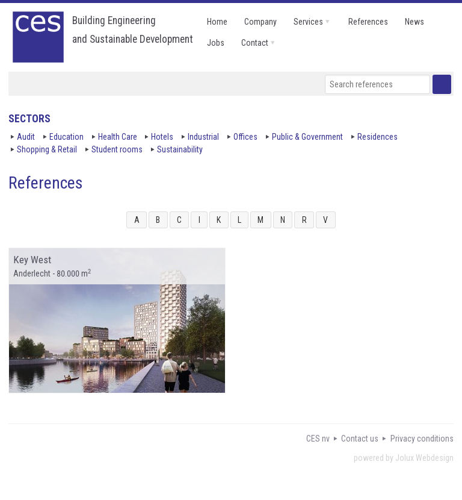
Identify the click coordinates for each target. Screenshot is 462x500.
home (217, 22)
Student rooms (117, 149)
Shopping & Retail (47, 149)
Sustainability (180, 149)
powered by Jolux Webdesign (404, 458)
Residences (377, 137)
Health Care (117, 137)
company (260, 22)
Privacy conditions (422, 438)
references (368, 22)
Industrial (203, 137)
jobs (215, 43)
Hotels (162, 137)
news (414, 22)
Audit (26, 137)
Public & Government (307, 137)
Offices (245, 137)
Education (66, 137)
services (308, 22)
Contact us (359, 438)
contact (254, 43)
